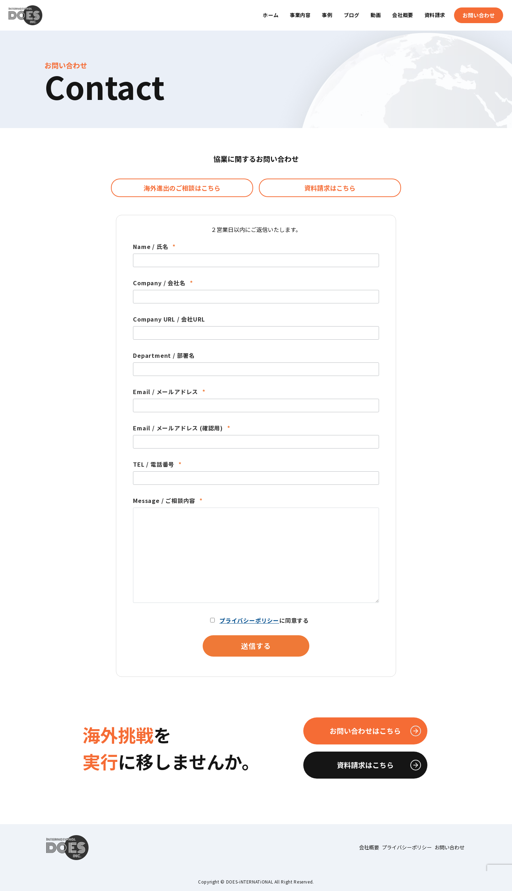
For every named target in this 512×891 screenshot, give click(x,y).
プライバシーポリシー (249, 620)
